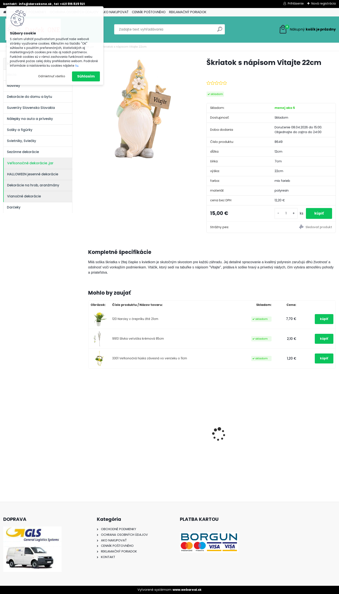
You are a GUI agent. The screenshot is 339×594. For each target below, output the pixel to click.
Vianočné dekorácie (24, 196)
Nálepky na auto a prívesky (30, 118)
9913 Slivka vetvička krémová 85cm (138, 339)
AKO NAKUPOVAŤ (115, 12)
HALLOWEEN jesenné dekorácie (32, 174)
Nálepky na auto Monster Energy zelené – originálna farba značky (176, 427)
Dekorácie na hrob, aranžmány (33, 185)
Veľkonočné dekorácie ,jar (30, 163)
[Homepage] (4, 12)
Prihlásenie (296, 3)
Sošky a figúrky (19, 130)
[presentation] (90, 426)
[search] (219, 31)
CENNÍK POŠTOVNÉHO (149, 12)
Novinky (13, 85)
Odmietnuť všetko (51, 76)
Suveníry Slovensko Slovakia (31, 107)
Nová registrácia (323, 3)
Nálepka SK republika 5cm (238, 435)
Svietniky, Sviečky (21, 141)
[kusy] (285, 213)
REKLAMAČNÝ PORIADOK (187, 12)
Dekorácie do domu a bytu (29, 96)
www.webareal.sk (187, 590)
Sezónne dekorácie (23, 152)
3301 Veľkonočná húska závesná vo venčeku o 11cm (149, 358)
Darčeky (14, 207)
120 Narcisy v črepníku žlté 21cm (135, 319)
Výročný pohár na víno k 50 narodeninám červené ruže (114, 437)
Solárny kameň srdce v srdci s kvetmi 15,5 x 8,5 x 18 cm (304, 437)
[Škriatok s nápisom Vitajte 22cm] (140, 110)
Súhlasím (86, 76)
